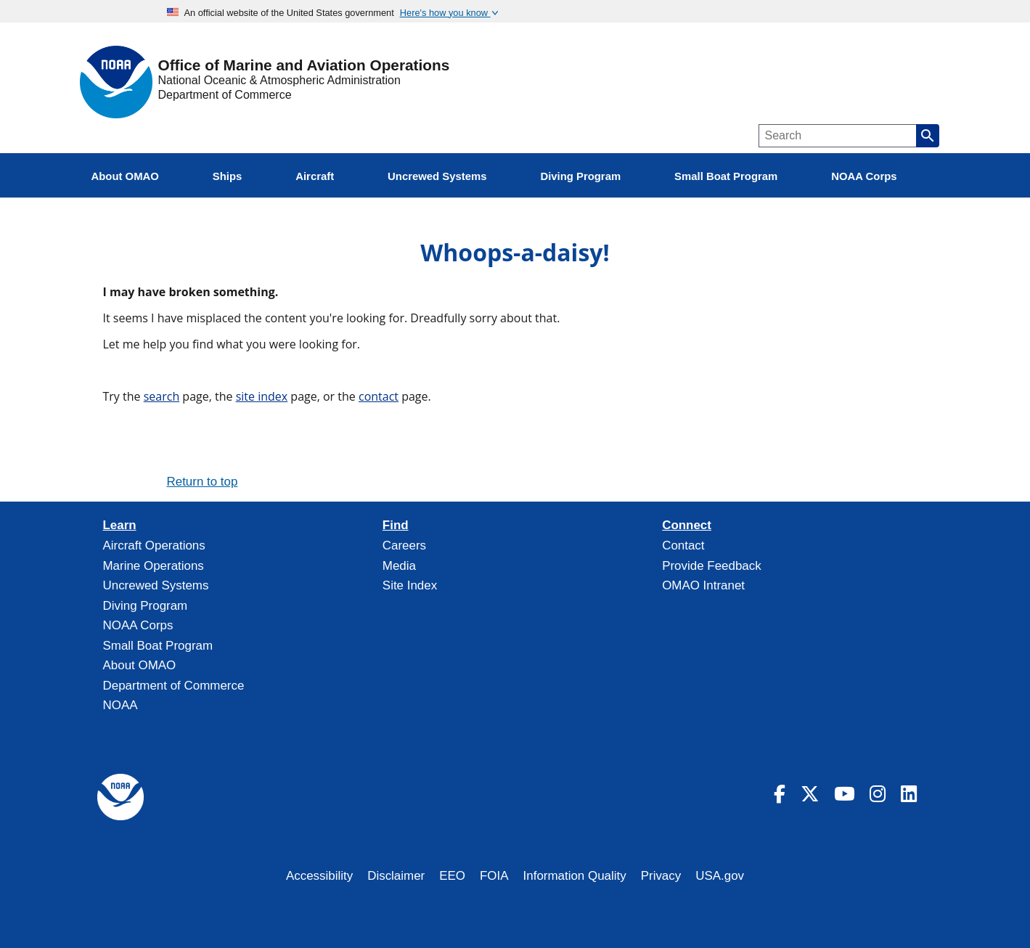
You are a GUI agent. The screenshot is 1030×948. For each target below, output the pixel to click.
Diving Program (145, 606)
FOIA (494, 876)
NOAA (120, 705)
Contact (683, 545)
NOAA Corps (138, 625)
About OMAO (139, 665)
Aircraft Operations (154, 545)
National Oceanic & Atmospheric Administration (279, 80)
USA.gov (719, 876)
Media (399, 566)
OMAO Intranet (703, 585)
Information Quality (574, 876)
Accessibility (319, 876)
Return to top (202, 482)
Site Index (410, 585)
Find (396, 525)
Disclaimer (396, 876)
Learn (119, 525)
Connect (686, 525)
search (162, 396)
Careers (404, 545)
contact (378, 396)
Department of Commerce (225, 95)
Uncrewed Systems (156, 585)
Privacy (661, 876)
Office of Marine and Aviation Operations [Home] (304, 65)
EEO (452, 876)
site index (262, 396)
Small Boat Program (158, 646)
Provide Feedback (711, 566)
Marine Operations (153, 566)
